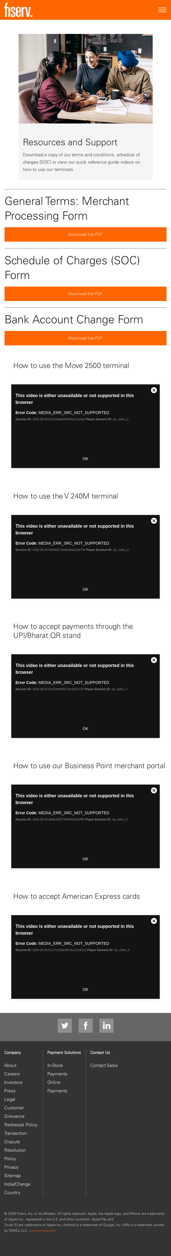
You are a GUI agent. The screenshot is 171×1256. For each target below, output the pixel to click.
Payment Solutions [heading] (64, 1052)
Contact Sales (104, 1065)
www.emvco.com (42, 1230)
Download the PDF (85, 234)
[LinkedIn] (106, 1026)
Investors (13, 1082)
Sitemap (12, 1175)
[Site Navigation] (162, 10)
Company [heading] (12, 1052)
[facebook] (86, 1026)
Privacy (11, 1167)
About (10, 1065)
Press (9, 1090)
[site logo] (18, 10)
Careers (12, 1074)
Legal (9, 1099)
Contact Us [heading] (100, 1052)
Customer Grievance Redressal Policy (20, 1116)
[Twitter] (65, 1026)
